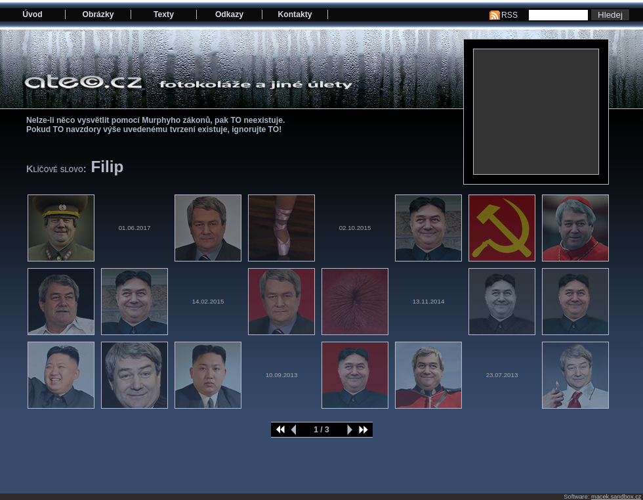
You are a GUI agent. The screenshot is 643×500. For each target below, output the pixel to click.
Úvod (32, 14)
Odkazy (229, 14)
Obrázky (98, 14)
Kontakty (295, 14)
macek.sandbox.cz (616, 496)
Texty (164, 14)
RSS (509, 15)
